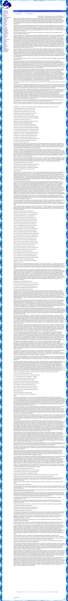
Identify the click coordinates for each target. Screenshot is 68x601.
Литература (5, 29)
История (4, 25)
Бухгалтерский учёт (7, 17)
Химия (4, 47)
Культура (5, 28)
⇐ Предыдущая (18, 13)
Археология (5, 10)
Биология (5, 15)
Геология (5, 21)
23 (46, 591)
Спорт (4, 38)
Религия (4, 37)
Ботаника (5, 16)
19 (38, 591)
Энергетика (5, 51)
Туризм (4, 42)
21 (42, 591)
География (5, 20)
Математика (5, 30)
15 (30, 591)
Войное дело (5, 18)
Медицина (5, 31)
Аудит (4, 14)
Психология (5, 36)
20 (40, 591)
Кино (4, 26)
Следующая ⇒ (29, 13)
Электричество (6, 49)
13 (26, 591)
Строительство (6, 39)
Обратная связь (42, 0)
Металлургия (5, 32)
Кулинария (5, 27)
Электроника (5, 50)
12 (24, 591)
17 (34, 591)
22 (44, 591)
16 (32, 591)
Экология (5, 48)
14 (28, 591)
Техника (4, 40)
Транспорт (5, 41)
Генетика (5, 19)
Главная (35, 0)
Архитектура (5, 11)
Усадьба (4, 43)
